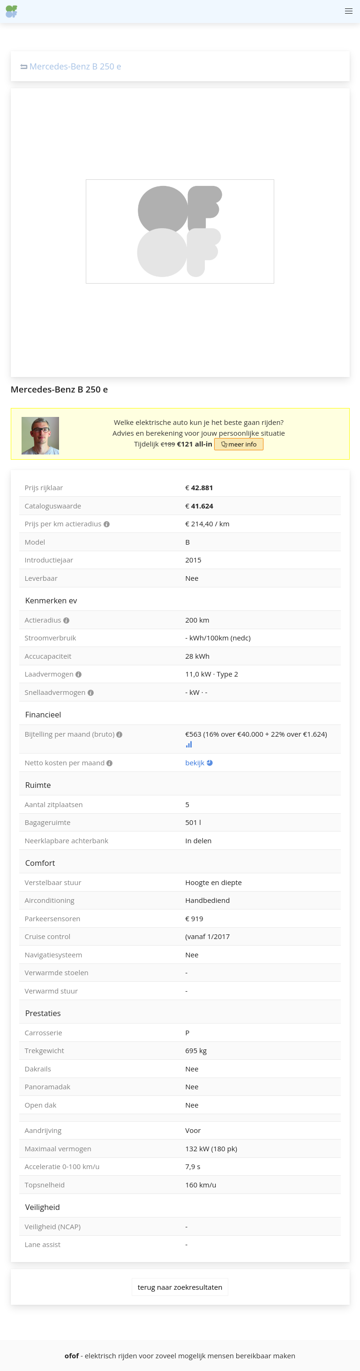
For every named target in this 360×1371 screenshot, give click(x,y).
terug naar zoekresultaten (180, 1287)
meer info (238, 444)
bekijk (199, 762)
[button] (348, 11)
